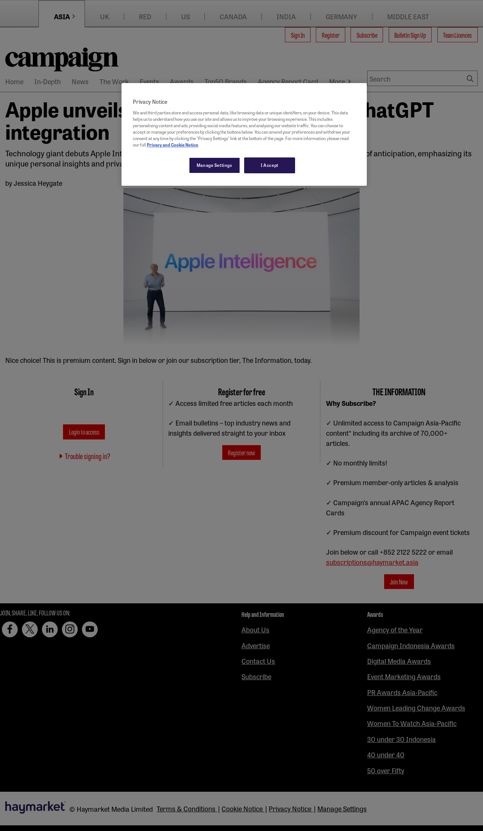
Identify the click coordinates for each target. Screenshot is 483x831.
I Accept (269, 165)
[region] (244, 134)
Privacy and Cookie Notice (172, 145)
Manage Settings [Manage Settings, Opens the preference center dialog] (214, 165)
